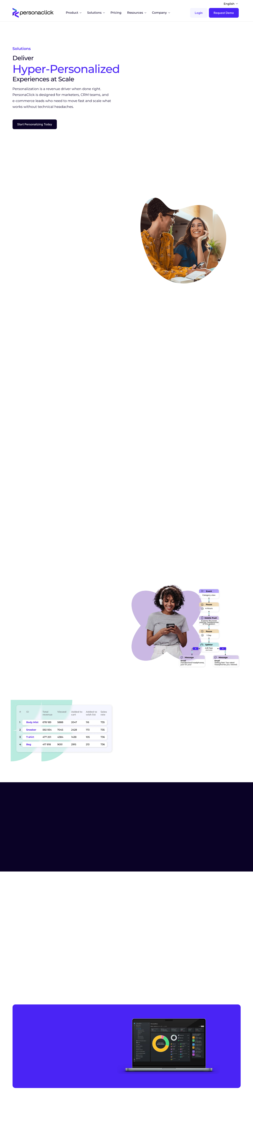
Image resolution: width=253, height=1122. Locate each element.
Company (161, 12)
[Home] (34, 13)
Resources (136, 12)
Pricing (115, 12)
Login (199, 13)
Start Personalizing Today (34, 130)
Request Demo (224, 13)
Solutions (96, 12)
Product (73, 12)
